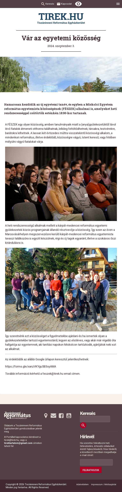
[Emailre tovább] (53, 415)
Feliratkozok (91, 470)
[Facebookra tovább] (61, 415)
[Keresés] (83, 425)
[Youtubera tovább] (69, 415)
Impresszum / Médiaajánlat (103, 484)
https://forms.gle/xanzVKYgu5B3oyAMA (30, 366)
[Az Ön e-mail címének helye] (96, 462)
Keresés (50, 3)
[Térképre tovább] (46, 415)
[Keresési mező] (95, 419)
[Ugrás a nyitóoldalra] (61, 19)
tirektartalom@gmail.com (18, 443)
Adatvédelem (82, 484)
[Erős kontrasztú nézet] (78, 4)
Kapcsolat (66, 3)
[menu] (118, 4)
